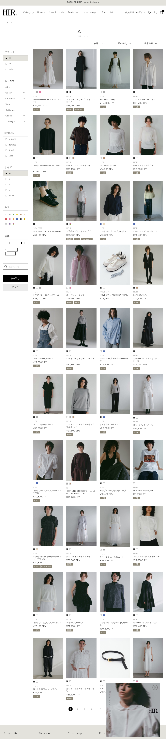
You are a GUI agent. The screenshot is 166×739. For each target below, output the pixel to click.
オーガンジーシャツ (75, 295)
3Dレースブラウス (74, 623)
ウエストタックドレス (43, 424)
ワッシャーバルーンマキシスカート (47, 100)
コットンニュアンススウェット (47, 623)
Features (73, 12)
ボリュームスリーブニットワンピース (80, 100)
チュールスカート (108, 99)
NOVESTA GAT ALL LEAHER (47, 231)
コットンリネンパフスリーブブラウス (47, 491)
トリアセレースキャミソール (46, 295)
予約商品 (12, 145)
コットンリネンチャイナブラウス (114, 624)
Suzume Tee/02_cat (143, 490)
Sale (11, 156)
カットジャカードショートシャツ (80, 690)
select (12, 69)
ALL (11, 58)
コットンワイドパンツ (143, 425)
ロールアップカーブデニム (145, 231)
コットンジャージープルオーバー (47, 166)
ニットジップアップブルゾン (113, 231)
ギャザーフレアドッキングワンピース (147, 359)
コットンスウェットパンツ (45, 689)
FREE (11, 196)
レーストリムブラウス (143, 165)
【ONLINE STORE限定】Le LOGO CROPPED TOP (80, 492)
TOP (9, 22)
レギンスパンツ (140, 295)
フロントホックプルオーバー (146, 556)
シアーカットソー (108, 165)
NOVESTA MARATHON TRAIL (114, 295)
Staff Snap (90, 12)
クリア (15, 287)
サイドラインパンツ (109, 424)
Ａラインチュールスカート (112, 557)
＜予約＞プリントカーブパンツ (80, 231)
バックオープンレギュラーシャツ (114, 359)
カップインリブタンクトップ (113, 490)
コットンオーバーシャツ (144, 99)
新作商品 (12, 139)
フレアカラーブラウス (43, 358)
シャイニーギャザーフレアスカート (80, 359)
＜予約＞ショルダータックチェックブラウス (47, 557)
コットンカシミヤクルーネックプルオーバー (80, 425)
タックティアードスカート (78, 556)
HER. (11, 64)
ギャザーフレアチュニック (145, 623)
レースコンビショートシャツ (79, 165)
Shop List (107, 12)
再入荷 (11, 150)
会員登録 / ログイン (135, 12)
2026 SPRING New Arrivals (83, 2)
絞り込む (15, 278)
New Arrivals (56, 12)
